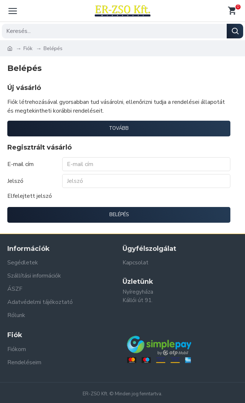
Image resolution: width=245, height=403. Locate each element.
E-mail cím (20, 164)
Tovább (119, 128)
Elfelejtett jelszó (29, 196)
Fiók (28, 48)
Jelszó (15, 181)
